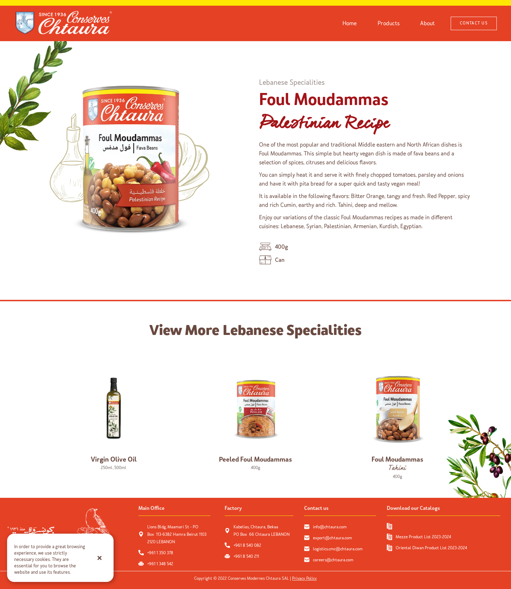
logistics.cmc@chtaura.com (338, 548)
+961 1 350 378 (160, 552)
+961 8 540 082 (247, 545)
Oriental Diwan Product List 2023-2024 (431, 547)
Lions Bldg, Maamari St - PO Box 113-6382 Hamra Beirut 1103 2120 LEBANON (177, 534)
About (427, 23)
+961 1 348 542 (160, 563)
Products (389, 23)
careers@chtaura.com (333, 559)
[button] (99, 558)
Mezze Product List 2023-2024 (423, 536)
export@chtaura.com (332, 537)
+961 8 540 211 (246, 556)
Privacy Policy (304, 578)
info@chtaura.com (330, 526)
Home (349, 23)
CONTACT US (474, 23)
